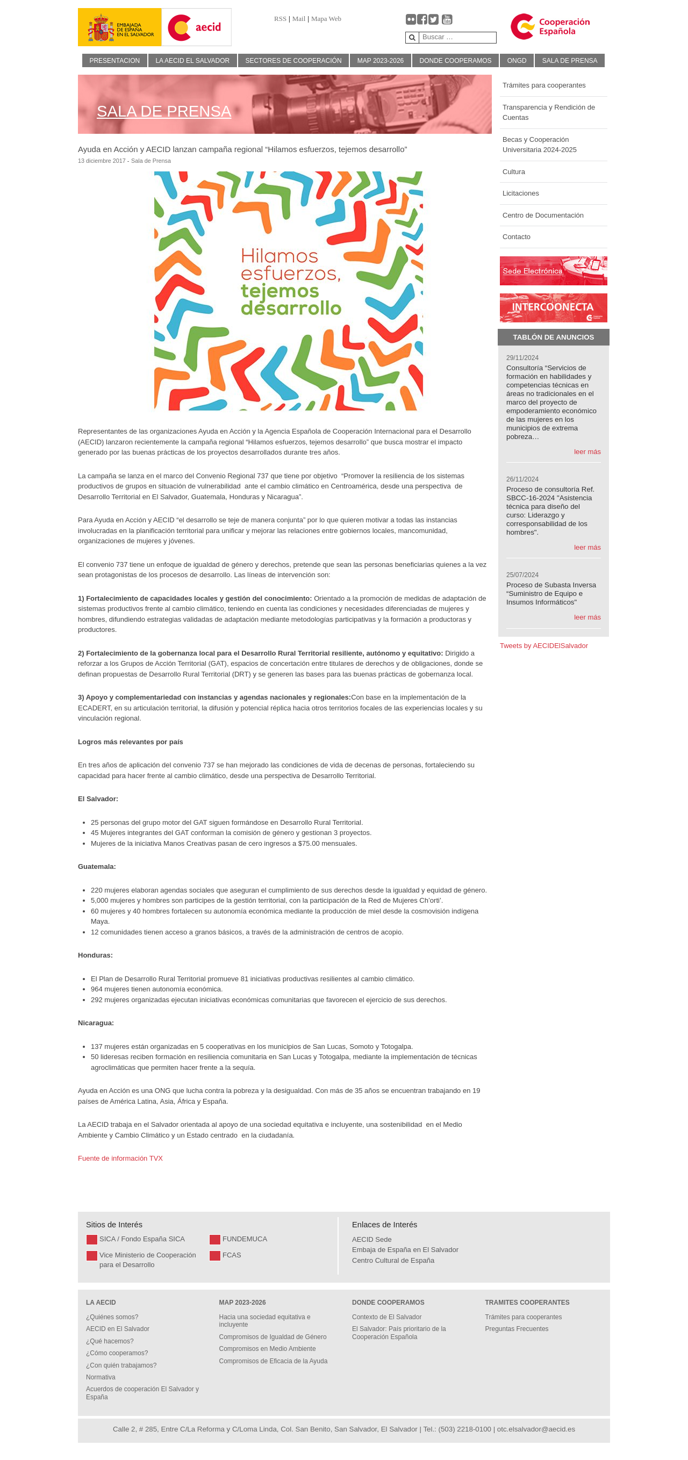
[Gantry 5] (120, 27)
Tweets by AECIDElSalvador (544, 646)
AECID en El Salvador (117, 1329)
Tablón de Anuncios (553, 337)
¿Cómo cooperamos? (117, 1353)
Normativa (101, 1377)
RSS (280, 19)
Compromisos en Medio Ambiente (267, 1349)
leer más (587, 452)
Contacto (517, 237)
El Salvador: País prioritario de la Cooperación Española (399, 1332)
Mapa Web (326, 19)
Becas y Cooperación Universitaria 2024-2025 (540, 144)
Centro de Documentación (543, 215)
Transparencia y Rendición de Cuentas (549, 112)
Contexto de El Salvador (386, 1317)
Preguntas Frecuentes (517, 1329)
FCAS (232, 1255)
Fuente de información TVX (121, 1158)
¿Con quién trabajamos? (121, 1365)
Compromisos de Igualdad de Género (273, 1337)
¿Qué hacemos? (110, 1341)
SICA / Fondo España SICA (142, 1239)
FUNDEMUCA (245, 1239)
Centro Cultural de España (393, 1260)
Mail (299, 19)
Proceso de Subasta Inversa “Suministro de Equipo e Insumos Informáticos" (551, 593)
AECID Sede (372, 1239)
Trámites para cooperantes (544, 85)
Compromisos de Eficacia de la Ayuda (273, 1361)
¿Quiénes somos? (112, 1317)
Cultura (514, 172)
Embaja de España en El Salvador (405, 1250)
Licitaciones (521, 193)
